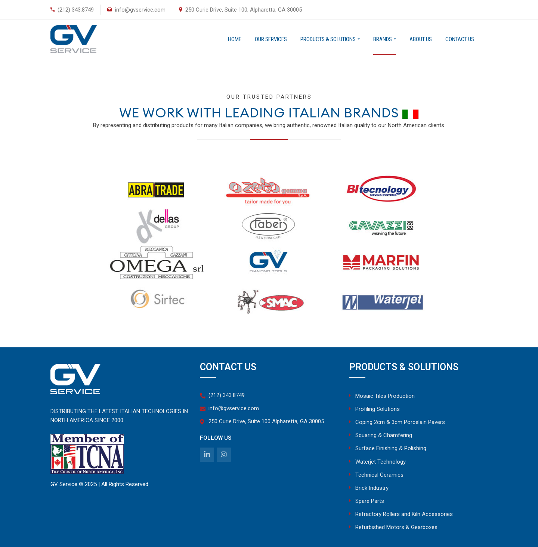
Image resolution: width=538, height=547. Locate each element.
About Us (420, 39)
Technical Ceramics (379, 474)
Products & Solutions (328, 39)
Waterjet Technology (380, 461)
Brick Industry (372, 488)
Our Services (271, 39)
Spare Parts (369, 501)
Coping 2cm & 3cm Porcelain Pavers (400, 422)
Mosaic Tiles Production (385, 396)
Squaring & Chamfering (383, 435)
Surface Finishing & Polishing (390, 448)
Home (234, 39)
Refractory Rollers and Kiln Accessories (404, 514)
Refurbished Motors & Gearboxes (396, 527)
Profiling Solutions (377, 409)
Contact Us (459, 39)
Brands (382, 39)
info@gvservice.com (140, 9)
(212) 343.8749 (76, 9)
